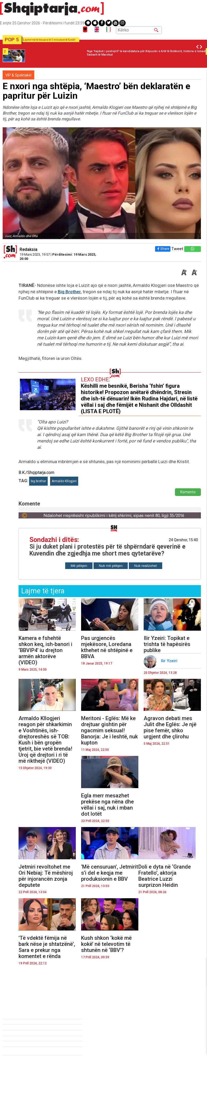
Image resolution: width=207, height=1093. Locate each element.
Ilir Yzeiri (169, 660)
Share (162, 249)
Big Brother (69, 291)
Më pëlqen (79, 566)
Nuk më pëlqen (111, 566)
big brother (38, 481)
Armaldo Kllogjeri (64, 481)
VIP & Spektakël (18, 75)
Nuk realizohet (145, 566)
